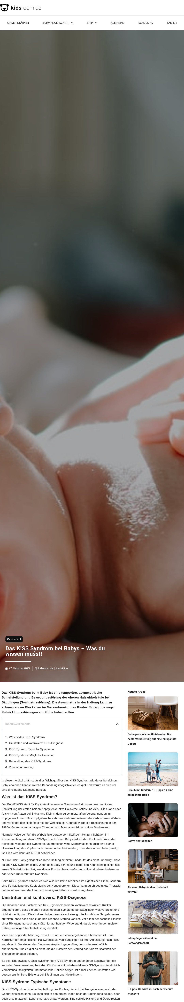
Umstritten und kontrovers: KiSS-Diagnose (36, 743)
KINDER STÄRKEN (18, 22)
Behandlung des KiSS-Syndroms (30, 761)
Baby (92, 23)
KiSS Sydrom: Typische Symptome (31, 749)
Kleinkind (118, 22)
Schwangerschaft (58, 23)
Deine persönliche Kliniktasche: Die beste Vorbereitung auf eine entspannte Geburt (152, 739)
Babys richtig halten (140, 841)
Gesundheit (14, 639)
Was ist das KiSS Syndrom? (27, 737)
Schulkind (145, 22)
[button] (117, 724)
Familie (172, 22)
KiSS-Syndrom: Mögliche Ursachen (31, 755)
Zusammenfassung (21, 767)
